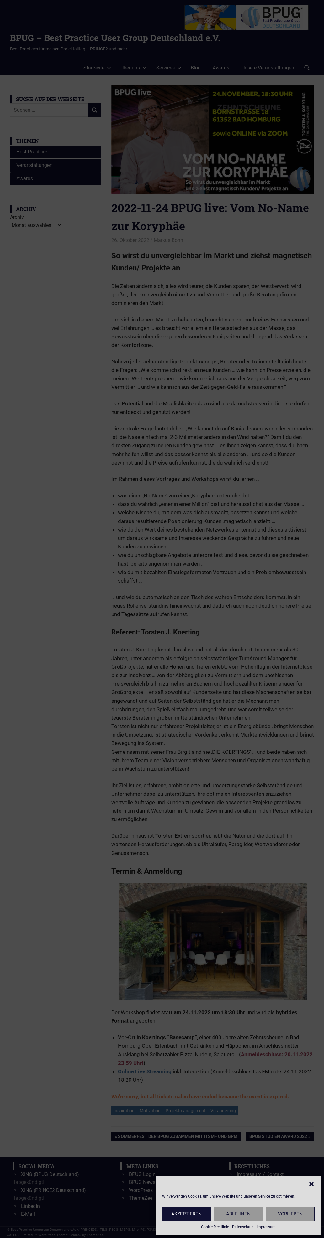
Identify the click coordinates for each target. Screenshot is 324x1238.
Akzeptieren (186, 1214)
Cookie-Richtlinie (215, 1227)
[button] (311, 1184)
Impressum (266, 1227)
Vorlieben (290, 1214)
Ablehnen (238, 1214)
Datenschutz (242, 1227)
